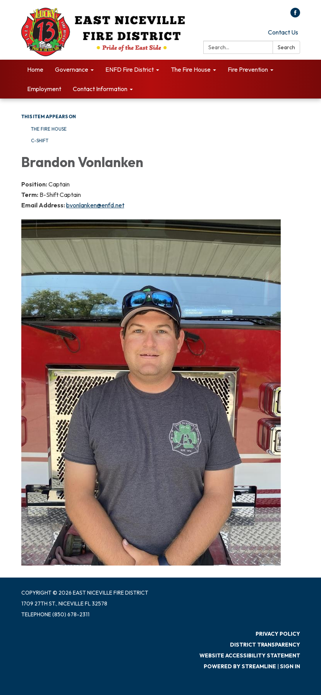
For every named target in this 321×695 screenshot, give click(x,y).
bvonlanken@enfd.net (95, 205)
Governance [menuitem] (71, 69)
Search (286, 47)
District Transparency (265, 644)
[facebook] (295, 15)
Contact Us (283, 32)
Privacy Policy (278, 633)
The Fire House (49, 129)
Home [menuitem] (35, 69)
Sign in (290, 666)
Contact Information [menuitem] (100, 89)
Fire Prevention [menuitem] (248, 69)
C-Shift (39, 140)
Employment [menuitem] (44, 89)
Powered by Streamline (240, 666)
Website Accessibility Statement (249, 655)
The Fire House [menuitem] (191, 69)
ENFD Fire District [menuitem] (129, 69)
